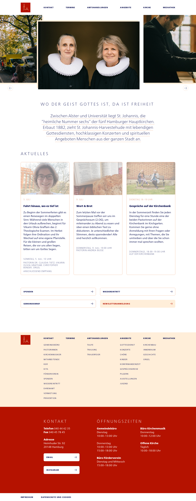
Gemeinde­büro (52, 345)
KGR (46, 364)
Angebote (125, 7)
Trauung (92, 350)
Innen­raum (149, 350)
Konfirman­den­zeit (130, 364)
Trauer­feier (93, 354)
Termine (70, 7)
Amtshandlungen (97, 7)
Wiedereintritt (111, 291)
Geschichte (149, 354)
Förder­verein (51, 374)
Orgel (146, 359)
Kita (46, 369)
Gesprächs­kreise (129, 369)
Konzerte (125, 350)
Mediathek (169, 7)
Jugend (124, 383)
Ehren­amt (49, 388)
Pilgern (124, 374)
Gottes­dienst (127, 345)
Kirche (147, 7)
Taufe (90, 345)
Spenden (28, 291)
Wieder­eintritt (52, 383)
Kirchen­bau (149, 345)
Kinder (123, 359)
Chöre (123, 354)
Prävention (50, 398)
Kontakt (49, 7)
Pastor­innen (51, 350)
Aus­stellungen (128, 379)
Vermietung (50, 393)
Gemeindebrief (31, 303)
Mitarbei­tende (52, 359)
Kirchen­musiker (52, 354)
